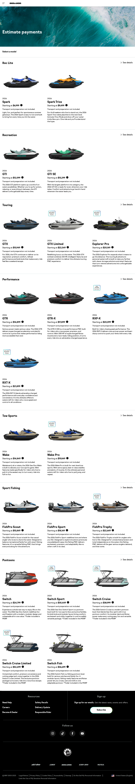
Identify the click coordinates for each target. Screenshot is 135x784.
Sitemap (68, 775)
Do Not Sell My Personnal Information (87, 775)
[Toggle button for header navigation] (3, 3)
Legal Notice (23, 775)
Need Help (7, 703)
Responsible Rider (43, 712)
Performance (10, 279)
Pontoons (8, 560)
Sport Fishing (11, 488)
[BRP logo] (67, 752)
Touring (7, 205)
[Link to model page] (22, 97)
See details (127, 63)
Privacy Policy (35, 775)
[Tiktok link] (63, 733)
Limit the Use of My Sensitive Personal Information (37, 778)
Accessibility (58, 775)
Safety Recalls (41, 703)
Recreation (9, 135)
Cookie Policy (47, 775)
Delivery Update (42, 708)
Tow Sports (9, 416)
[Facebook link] (72, 733)
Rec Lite (7, 63)
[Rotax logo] (101, 765)
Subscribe (101, 710)
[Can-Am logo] (84, 765)
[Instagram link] (53, 733)
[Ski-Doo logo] (36, 765)
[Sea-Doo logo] (15, 3)
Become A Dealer (10, 712)
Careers (6, 708)
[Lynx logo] (52, 765)
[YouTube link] (82, 733)
